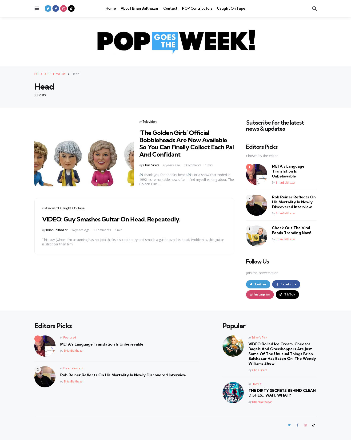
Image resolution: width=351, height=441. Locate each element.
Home (111, 8)
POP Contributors (197, 8)
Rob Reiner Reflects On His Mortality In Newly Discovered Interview (294, 202)
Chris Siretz (151, 165)
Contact (170, 8)
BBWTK (256, 384)
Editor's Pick (259, 338)
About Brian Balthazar (140, 8)
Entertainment (73, 368)
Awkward (52, 208)
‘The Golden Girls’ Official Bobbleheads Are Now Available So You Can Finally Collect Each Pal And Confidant (186, 143)
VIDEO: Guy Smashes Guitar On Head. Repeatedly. (115, 219)
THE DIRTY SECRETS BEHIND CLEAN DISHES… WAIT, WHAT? (282, 393)
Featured (69, 338)
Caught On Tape (231, 8)
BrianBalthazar (57, 230)
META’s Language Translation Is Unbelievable (288, 171)
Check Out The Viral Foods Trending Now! (291, 230)
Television (149, 121)
